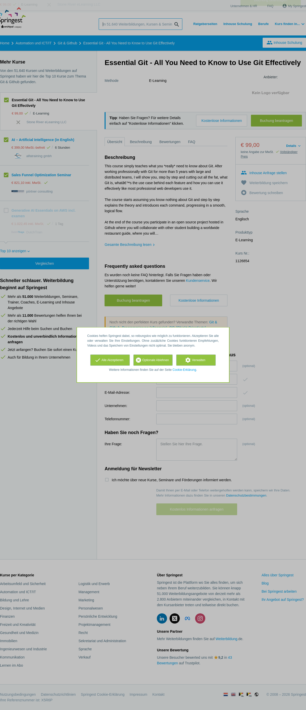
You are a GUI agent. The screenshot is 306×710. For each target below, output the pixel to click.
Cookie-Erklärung (184, 370)
